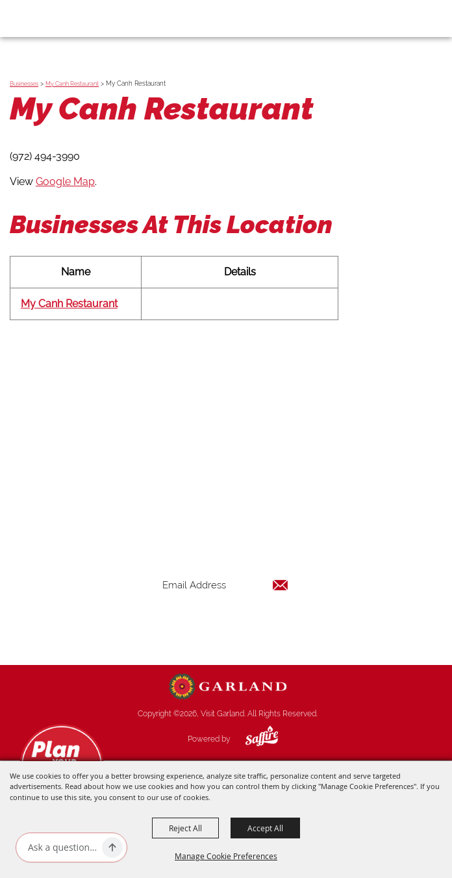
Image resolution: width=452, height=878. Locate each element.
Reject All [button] (185, 828)
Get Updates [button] (225, 627)
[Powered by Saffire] (252, 739)
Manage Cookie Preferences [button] (226, 856)
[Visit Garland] (46, 18)
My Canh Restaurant (72, 84)
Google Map (65, 181)
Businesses (24, 84)
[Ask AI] (62, 847)
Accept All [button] (265, 828)
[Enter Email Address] (225, 584)
